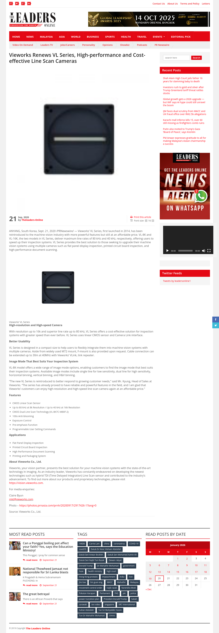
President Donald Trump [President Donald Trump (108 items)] (115, 598)
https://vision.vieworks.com (26, 483)
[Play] (167, 250)
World (75, 36)
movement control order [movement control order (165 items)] (90, 587)
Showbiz (124, 44)
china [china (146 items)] (106, 543)
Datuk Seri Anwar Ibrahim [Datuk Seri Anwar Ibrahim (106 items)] (91, 554)
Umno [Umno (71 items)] (112, 615)
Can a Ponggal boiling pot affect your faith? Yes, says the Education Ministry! (48, 546)
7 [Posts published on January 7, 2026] (168, 565)
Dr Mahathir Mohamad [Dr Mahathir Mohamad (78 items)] (108, 565)
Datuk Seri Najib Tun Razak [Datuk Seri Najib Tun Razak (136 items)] (91, 560)
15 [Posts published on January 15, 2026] (177, 571)
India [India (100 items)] (122, 576)
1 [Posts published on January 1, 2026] (177, 558)
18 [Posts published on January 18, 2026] (205, 571)
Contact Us (159, 4)
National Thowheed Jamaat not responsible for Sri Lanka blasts (45, 570)
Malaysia (46, 36)
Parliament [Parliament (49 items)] (105, 593)
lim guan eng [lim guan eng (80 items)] (96, 582)
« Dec (149, 588)
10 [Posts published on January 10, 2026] (196, 565)
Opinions (107, 44)
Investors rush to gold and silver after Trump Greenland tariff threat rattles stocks (183, 90)
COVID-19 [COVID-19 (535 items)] (134, 543)
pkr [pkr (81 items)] (124, 593)
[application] (188, 240)
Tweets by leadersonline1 (177, 280)
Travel (142, 36)
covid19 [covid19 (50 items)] (82, 549)
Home (16, 36)
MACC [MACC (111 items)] (110, 582)
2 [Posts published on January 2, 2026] (187, 558)
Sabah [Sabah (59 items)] (134, 598)
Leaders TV (46, 44)
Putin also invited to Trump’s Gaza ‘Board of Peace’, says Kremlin (181, 130)
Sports (110, 36)
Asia (62, 36)
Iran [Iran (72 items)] (131, 576)
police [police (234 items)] (133, 593)
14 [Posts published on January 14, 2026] (168, 571)
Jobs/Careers (67, 44)
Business (93, 36)
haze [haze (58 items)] (81, 571)
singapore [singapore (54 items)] (109, 604)
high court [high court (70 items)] (111, 571)
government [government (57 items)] (129, 565)
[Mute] (203, 250)
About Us (172, 4)
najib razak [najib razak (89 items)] (112, 587)
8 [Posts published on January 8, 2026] (177, 565)
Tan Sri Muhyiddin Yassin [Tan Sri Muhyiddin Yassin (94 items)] (110, 609)
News (29, 36)
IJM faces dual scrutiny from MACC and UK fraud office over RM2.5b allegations (184, 112)
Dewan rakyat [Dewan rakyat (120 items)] (115, 560)
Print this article (140, 217)
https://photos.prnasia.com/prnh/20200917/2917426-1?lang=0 (58, 505)
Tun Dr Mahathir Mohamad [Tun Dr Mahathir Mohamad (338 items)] (92, 615)
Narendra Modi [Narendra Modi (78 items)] (128, 587)
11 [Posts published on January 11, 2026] (205, 565)
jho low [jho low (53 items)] (82, 582)
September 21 (48, 560)
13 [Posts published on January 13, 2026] (159, 571)
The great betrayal (36, 594)
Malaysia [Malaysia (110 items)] (134, 582)
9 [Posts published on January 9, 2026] (187, 565)
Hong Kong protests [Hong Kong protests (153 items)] (88, 576)
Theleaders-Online (32, 219)
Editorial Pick (181, 36)
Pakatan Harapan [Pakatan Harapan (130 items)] (87, 593)
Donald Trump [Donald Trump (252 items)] (86, 565)
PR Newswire (162, 44)
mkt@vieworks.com (21, 499)
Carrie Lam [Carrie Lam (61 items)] (94, 543)
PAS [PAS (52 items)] (116, 593)
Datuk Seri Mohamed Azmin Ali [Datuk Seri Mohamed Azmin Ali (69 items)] (122, 554)
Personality (88, 44)
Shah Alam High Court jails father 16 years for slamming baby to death (182, 80)
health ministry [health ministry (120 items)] (95, 571)
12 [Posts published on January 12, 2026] (150, 571)
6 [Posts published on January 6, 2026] (159, 565)
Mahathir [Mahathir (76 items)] (121, 582)
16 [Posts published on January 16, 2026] (187, 571)
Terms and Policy (189, 4)
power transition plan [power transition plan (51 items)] (89, 598)
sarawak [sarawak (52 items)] (83, 604)
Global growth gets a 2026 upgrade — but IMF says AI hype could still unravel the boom (184, 102)
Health (126, 36)
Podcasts (142, 44)
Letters (206, 4)
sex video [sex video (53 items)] (95, 604)
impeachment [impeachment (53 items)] (108, 576)
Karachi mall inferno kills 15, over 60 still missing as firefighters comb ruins (183, 121)
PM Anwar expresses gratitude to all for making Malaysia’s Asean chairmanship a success (184, 140)
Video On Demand (23, 44)
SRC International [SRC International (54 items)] (127, 604)
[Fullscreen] (209, 250)
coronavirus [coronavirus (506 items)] (119, 543)
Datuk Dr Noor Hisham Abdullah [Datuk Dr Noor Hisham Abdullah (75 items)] (106, 549)
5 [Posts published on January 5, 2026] (150, 565)
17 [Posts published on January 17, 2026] (196, 571)
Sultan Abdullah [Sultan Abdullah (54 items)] (86, 609)
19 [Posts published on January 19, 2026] (150, 578)
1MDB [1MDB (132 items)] (82, 543)
